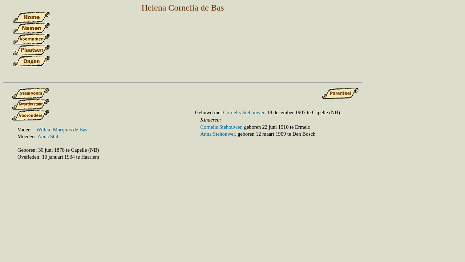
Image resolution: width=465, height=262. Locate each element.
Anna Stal (47, 136)
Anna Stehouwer (217, 134)
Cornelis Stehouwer (243, 112)
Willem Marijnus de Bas (62, 129)
